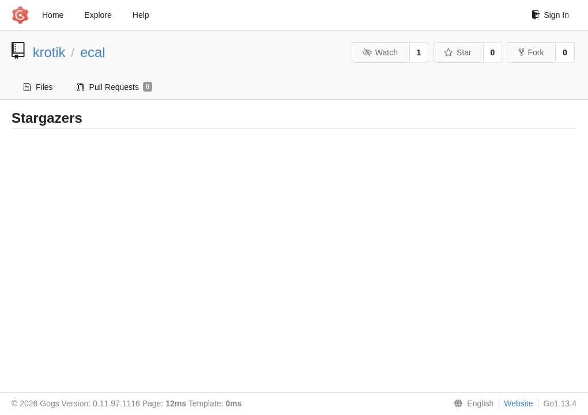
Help (141, 15)
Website (518, 403)
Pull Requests (115, 87)
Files (38, 87)
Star (458, 52)
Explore (97, 15)
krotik (49, 52)
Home (52, 15)
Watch (380, 52)
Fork (531, 52)
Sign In (550, 15)
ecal (92, 52)
